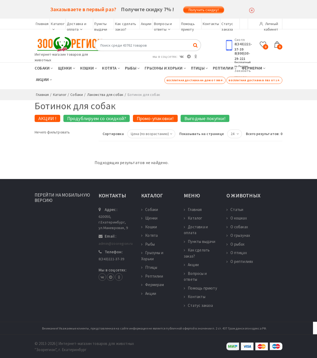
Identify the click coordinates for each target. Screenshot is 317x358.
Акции (146, 23)
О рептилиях (239, 261)
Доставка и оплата (196, 229)
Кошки (88, 68)
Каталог (193, 218)
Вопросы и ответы (195, 276)
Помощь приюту (200, 288)
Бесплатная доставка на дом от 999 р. (194, 80)
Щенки (66, 68)
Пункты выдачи (199, 241)
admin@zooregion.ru (116, 243)
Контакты (211, 23)
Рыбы (132, 68)
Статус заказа (198, 305)
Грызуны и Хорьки (165, 68)
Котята (111, 68)
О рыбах (235, 244)
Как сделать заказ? (197, 253)
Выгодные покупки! (205, 118)
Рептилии (225, 68)
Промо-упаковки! (155, 118)
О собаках (237, 226)
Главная (42, 23)
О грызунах (238, 235)
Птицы (199, 68)
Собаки (44, 68)
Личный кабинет (268, 25)
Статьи (234, 209)
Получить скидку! (204, 9)
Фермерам (253, 68)
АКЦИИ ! (47, 118)
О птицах (236, 252)
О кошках (236, 218)
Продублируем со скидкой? (96, 118)
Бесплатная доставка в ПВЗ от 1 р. (254, 80)
